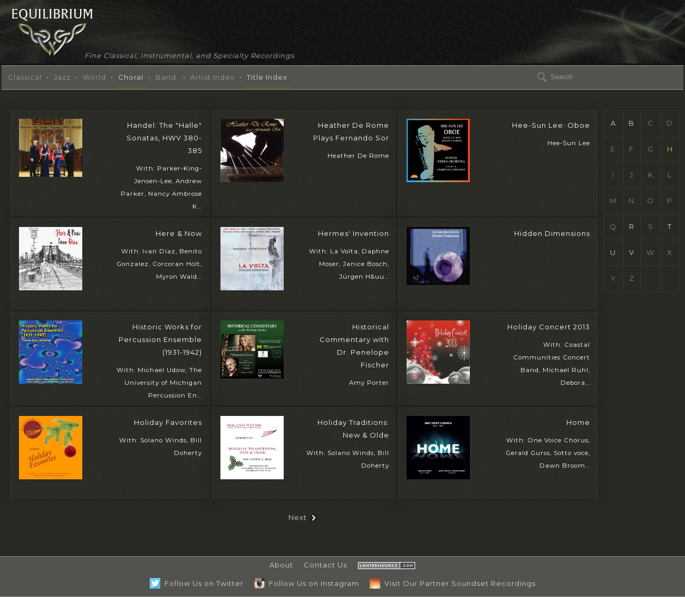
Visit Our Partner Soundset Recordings (453, 583)
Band (166, 77)
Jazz (62, 77)
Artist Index (212, 77)
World (94, 77)
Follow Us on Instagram (306, 583)
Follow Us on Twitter (197, 583)
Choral (130, 77)
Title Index (267, 77)
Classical (25, 77)
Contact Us (325, 565)
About (281, 565)
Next (302, 517)
